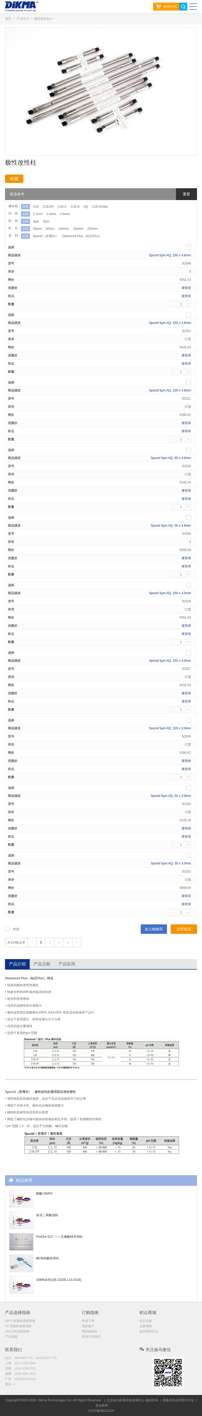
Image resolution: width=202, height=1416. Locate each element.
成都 (20, 1374)
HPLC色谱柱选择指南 (20, 1321)
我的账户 (88, 1326)
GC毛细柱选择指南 (18, 1326)
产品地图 (11, 1336)
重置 (186, 194)
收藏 (14, 178)
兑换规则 (145, 1326)
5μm (36, 221)
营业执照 (101, 1405)
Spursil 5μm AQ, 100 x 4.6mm (170, 390)
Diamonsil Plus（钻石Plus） (82, 236)
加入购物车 (154, 929)
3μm (46, 221)
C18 (36, 206)
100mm (63, 229)
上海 (20, 1363)
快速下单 (88, 1321)
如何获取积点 (148, 1331)
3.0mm (51, 214)
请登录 (186, 288)
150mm (78, 229)
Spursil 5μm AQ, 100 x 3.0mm (170, 728)
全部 (25, 206)
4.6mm (65, 214)
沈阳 (20, 1368)
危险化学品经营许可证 (178, 1400)
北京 (31, 1358)
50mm (50, 229)
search (183, 7)
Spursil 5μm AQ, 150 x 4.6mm (170, 323)
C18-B (74, 206)
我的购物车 (90, 1331)
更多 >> (10, 1384)
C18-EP (48, 206)
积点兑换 (145, 1321)
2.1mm (38, 214)
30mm (37, 229)
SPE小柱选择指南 (17, 1331)
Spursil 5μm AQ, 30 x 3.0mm (171, 863)
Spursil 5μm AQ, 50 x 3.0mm (171, 796)
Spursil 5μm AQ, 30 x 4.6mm (171, 525)
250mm (92, 229)
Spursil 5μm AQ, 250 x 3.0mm (170, 593)
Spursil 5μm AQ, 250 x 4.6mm (170, 255)
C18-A (62, 206)
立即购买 (183, 929)
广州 (20, 1379)
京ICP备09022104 (101, 1411)
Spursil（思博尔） (45, 236)
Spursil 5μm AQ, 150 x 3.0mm (170, 661)
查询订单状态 (91, 1336)
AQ (85, 206)
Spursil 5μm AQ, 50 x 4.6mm (171, 458)
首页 (8, 19)
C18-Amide (100, 206)
